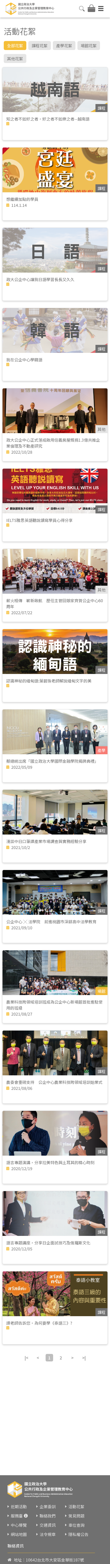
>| (84, 1358)
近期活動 (19, 1506)
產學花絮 (64, 46)
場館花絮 (89, 46)
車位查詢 (76, 1525)
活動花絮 (76, 1506)
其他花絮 (15, 59)
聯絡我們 (48, 1516)
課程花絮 (40, 46)
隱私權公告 (78, 1534)
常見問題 (76, 1516)
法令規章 (48, 1534)
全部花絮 (15, 46)
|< (26, 1358)
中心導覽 (19, 1525)
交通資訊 (48, 1525)
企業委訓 (48, 1506)
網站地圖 (19, 1534)
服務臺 (17, 1516)
